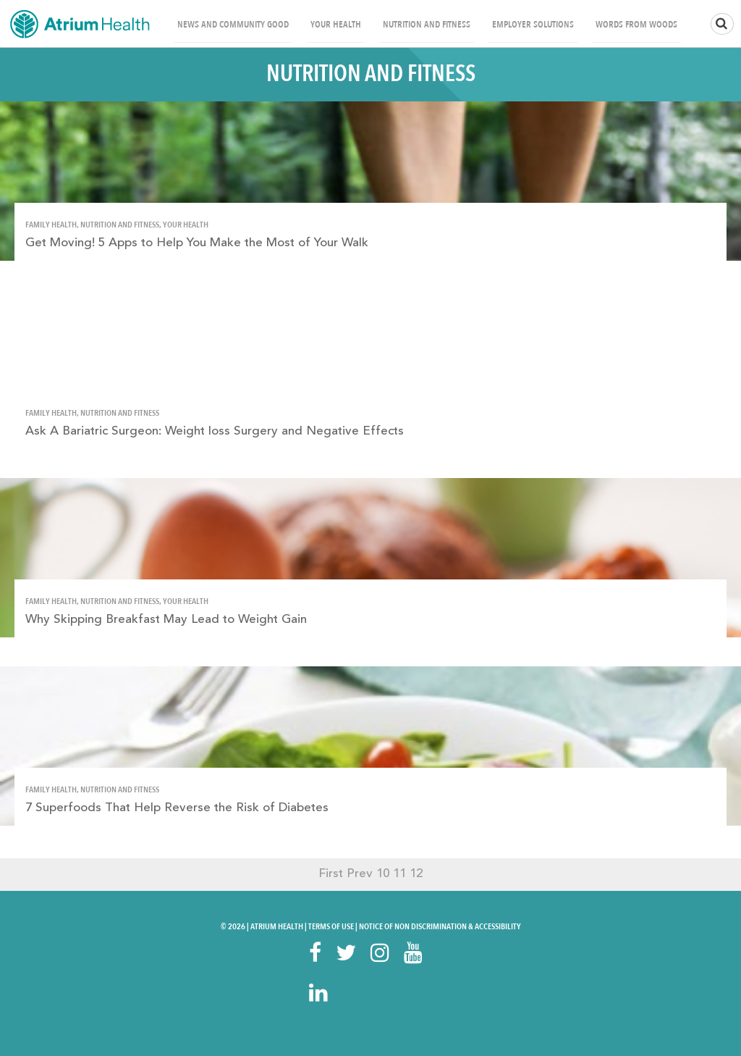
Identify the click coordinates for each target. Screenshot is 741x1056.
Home (79, 23)
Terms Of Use (331, 926)
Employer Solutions (533, 24)
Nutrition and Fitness (426, 24)
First (330, 874)
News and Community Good (233, 24)
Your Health (335, 24)
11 (399, 874)
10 (382, 874)
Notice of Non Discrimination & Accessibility (440, 926)
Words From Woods (636, 24)
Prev (360, 874)
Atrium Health (276, 926)
